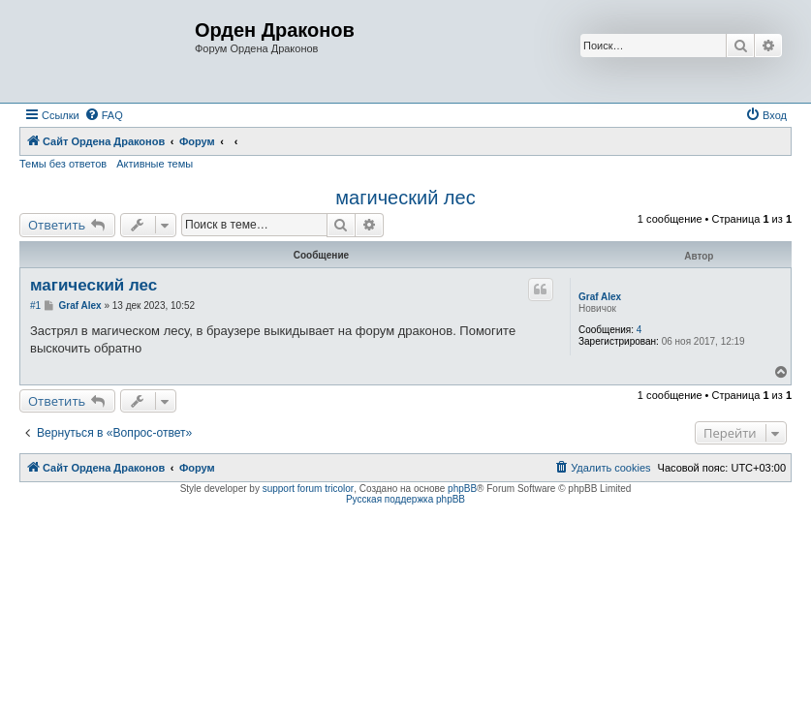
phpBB (462, 488)
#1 (35, 305)
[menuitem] (103, 115)
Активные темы (154, 163)
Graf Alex (599, 296)
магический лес (405, 197)
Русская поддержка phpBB (405, 499)
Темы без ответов (63, 163)
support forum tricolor (308, 488)
